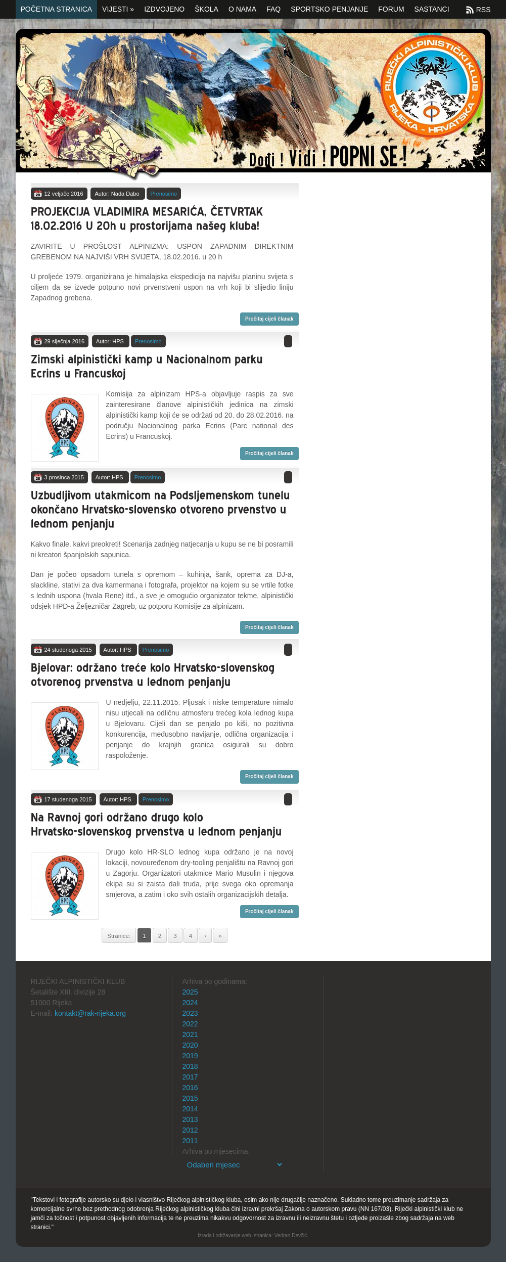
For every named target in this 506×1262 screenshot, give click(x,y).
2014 (190, 1109)
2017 (190, 1077)
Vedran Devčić (290, 1235)
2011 (190, 1141)
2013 (190, 1119)
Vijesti (118, 9)
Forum (391, 9)
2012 (190, 1130)
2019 (190, 1056)
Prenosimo (164, 194)
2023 (190, 1013)
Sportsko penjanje (329, 9)
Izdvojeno (164, 9)
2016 (190, 1088)
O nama (242, 9)
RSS (483, 10)
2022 (190, 1024)
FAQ (273, 9)
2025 (190, 992)
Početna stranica (57, 9)
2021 (190, 1034)
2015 (190, 1098)
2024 (190, 1003)
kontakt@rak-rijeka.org (90, 1013)
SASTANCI (432, 9)
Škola (206, 9)
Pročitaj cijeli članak (269, 319)
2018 (190, 1066)
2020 (190, 1045)
